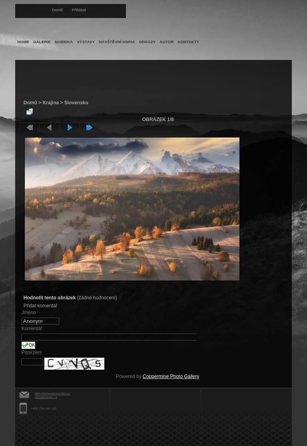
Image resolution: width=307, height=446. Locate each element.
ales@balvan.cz (46, 397)
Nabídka (64, 42)
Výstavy (86, 42)
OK (28, 345)
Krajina (50, 103)
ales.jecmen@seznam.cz (52, 393)
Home (23, 42)
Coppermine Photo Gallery (171, 376)
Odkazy (147, 42)
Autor (166, 42)
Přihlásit (79, 10)
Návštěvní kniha (117, 42)
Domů (57, 10)
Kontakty (188, 42)
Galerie (42, 42)
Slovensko (76, 103)
